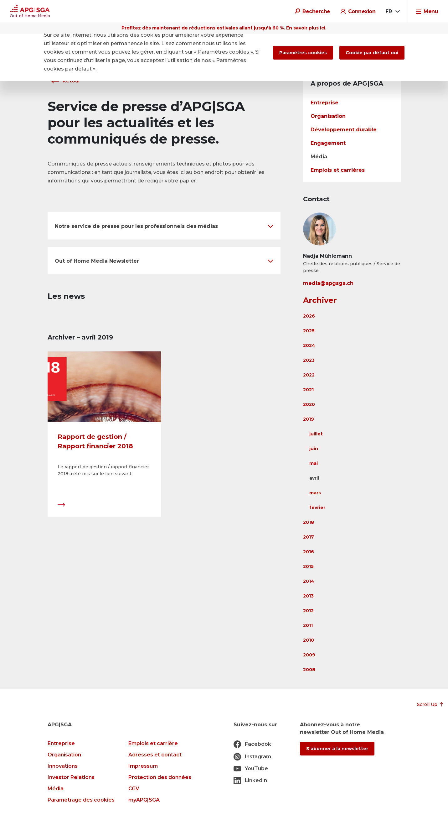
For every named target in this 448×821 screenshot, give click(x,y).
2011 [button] (308, 625)
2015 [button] (308, 566)
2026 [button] (309, 316)
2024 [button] (309, 345)
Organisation (328, 116)
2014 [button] (308, 581)
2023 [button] (309, 360)
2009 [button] (309, 655)
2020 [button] (309, 404)
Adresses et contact (155, 755)
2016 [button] (308, 552)
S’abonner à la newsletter (337, 748)
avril (314, 478)
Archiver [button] (320, 300)
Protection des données (159, 777)
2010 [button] (308, 640)
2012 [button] (308, 610)
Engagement (328, 143)
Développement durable (344, 130)
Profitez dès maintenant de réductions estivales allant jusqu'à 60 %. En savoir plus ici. (224, 28)
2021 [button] (308, 389)
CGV (133, 789)
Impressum (143, 766)
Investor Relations (71, 777)
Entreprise (324, 103)
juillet (316, 434)
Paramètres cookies (303, 52)
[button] (164, 225)
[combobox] (392, 11)
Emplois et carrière (153, 743)
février (317, 507)
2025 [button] (309, 331)
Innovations (63, 766)
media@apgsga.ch (328, 283)
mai (313, 463)
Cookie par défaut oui (372, 52)
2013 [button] (308, 596)
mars (315, 493)
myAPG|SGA (144, 800)
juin (313, 448)
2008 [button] (309, 669)
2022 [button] (309, 375)
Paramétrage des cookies (81, 800)
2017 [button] (308, 537)
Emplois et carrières (338, 170)
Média (319, 157)
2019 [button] (308, 419)
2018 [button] (308, 522)
